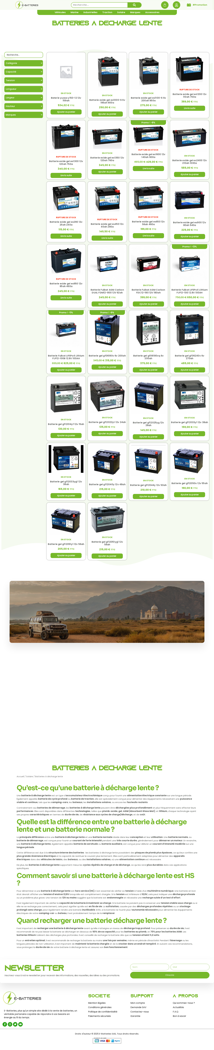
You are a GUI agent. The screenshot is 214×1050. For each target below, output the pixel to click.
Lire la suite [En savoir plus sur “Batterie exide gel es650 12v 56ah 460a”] (148, 236)
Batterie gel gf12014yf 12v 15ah (66, 426)
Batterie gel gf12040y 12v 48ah (107, 486)
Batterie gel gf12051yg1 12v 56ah (107, 546)
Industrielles (90, 12)
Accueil (20, 779)
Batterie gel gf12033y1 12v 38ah (189, 424)
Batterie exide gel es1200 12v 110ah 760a (190, 96)
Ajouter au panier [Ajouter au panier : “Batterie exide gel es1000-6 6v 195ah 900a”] (107, 114)
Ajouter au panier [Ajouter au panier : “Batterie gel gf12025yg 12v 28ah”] (148, 438)
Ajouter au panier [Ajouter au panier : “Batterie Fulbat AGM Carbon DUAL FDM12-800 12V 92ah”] (107, 305)
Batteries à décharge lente (107, 24)
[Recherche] (23, 55)
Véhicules (60, 12)
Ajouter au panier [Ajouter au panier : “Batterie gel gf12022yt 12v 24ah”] (107, 435)
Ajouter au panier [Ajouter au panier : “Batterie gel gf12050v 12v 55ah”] (190, 496)
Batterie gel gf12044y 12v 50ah (148, 487)
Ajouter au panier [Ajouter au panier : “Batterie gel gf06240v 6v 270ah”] (190, 371)
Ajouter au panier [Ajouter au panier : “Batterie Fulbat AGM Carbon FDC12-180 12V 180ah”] (148, 305)
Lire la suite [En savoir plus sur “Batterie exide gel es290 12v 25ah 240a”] (66, 237)
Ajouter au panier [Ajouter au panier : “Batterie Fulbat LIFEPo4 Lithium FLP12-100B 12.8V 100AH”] (66, 371)
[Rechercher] (134, 5)
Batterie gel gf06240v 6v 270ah (189, 359)
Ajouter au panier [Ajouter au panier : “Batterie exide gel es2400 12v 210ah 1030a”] (190, 175)
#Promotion (200, 4)
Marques (135, 12)
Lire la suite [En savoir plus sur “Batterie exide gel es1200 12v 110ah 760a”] (189, 108)
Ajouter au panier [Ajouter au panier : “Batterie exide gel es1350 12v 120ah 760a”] (107, 172)
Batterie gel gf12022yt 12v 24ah (107, 424)
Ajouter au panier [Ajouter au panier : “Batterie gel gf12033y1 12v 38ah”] (190, 435)
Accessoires (152, 12)
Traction (107, 12)
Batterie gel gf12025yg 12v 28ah (148, 426)
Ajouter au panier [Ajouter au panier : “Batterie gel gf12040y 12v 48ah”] (107, 498)
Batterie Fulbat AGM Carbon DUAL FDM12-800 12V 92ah (107, 292)
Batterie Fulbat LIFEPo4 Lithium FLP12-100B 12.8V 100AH (66, 359)
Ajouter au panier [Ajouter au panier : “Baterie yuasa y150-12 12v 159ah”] (66, 112)
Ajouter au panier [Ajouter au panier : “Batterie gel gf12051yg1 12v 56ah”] (107, 558)
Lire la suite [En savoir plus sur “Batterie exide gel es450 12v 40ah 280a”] (107, 239)
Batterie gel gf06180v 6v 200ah (107, 357)
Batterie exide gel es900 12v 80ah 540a (189, 225)
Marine (74, 12)
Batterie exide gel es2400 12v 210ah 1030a (189, 162)
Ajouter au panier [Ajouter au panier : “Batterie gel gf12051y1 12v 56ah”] (66, 558)
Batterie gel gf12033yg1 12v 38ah (66, 485)
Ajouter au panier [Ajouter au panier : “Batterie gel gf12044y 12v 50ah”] (148, 498)
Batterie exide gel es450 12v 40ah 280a (107, 226)
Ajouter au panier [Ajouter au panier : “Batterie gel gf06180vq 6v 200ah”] (148, 371)
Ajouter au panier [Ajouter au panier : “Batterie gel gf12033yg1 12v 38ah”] (66, 497)
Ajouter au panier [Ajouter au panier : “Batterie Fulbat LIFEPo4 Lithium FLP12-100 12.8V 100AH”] (190, 305)
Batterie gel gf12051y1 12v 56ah (66, 546)
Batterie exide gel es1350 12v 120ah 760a (107, 160)
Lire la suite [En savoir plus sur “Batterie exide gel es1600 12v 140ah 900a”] (148, 169)
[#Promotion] (189, 5)
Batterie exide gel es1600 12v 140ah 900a (148, 156)
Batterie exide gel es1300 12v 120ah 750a (66, 163)
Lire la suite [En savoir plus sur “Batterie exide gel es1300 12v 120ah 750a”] (66, 176)
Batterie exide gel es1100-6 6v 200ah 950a (148, 99)
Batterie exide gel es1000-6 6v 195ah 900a (107, 102)
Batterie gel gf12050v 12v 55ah (190, 485)
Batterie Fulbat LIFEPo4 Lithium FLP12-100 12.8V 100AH (190, 292)
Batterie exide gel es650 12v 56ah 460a (148, 224)
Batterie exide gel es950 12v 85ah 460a (66, 286)
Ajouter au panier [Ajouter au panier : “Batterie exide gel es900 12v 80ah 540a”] (190, 237)
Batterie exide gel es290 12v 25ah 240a (66, 224)
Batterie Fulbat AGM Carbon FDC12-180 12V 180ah (148, 292)
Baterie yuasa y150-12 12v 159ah (66, 99)
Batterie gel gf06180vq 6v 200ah (148, 359)
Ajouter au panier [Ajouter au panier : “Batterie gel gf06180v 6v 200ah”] (107, 368)
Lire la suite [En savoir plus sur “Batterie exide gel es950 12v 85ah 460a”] (66, 299)
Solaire (121, 12)
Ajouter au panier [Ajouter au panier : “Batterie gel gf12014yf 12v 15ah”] (66, 437)
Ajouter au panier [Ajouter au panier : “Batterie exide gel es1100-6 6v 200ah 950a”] (148, 112)
